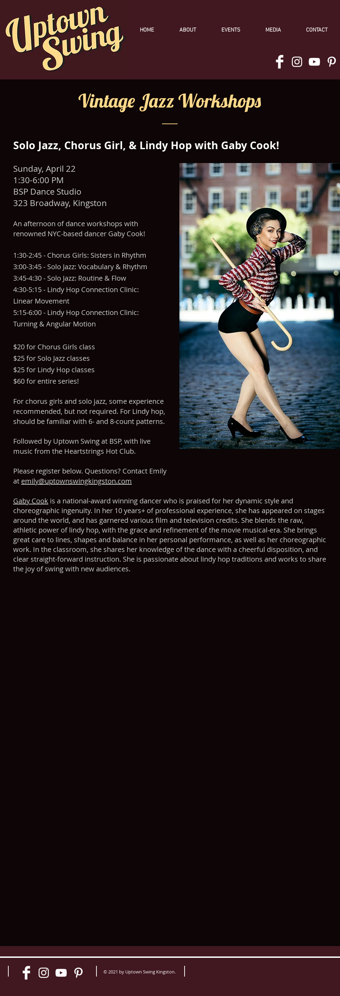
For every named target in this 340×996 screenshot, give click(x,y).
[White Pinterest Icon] (332, 62)
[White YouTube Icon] (314, 62)
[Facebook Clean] (280, 62)
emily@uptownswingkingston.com (76, 481)
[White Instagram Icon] (297, 62)
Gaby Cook (30, 500)
